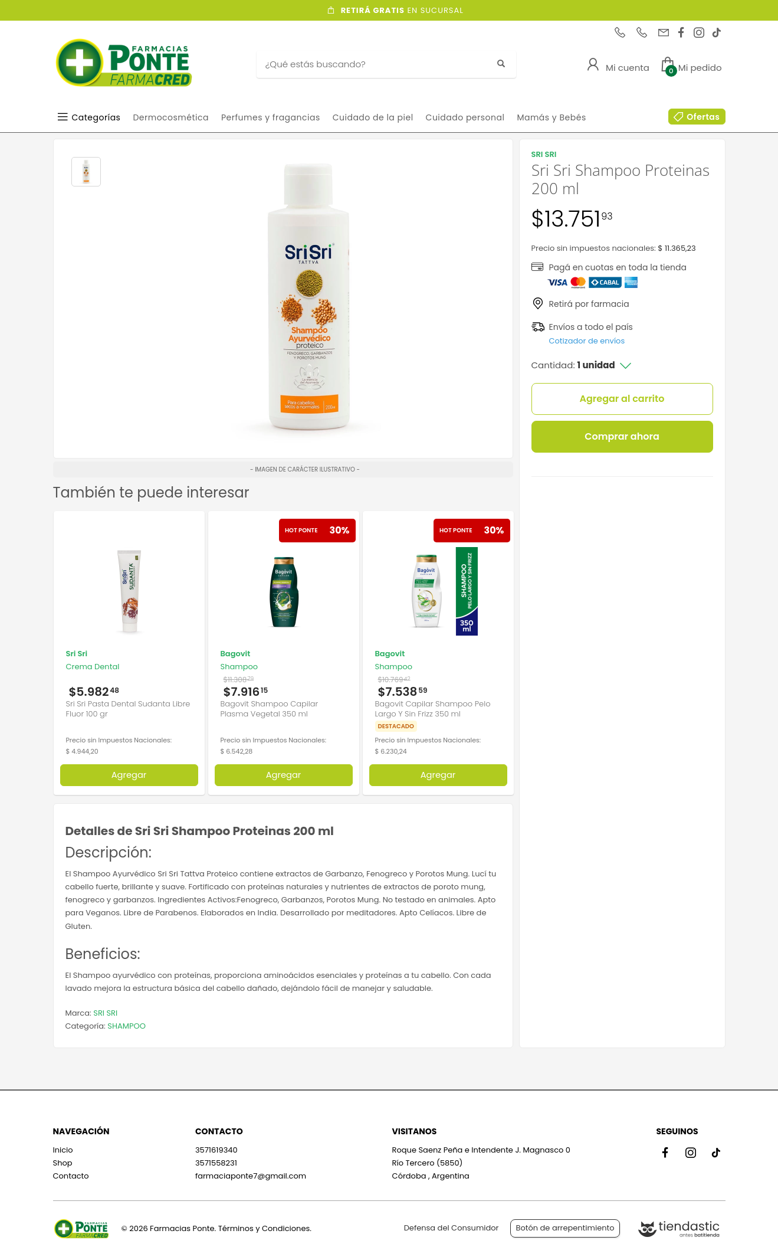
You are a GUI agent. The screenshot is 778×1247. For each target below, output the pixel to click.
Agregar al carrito (622, 398)
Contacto (71, 1175)
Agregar (129, 775)
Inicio (63, 1150)
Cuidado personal (465, 117)
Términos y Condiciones (264, 1228)
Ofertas (703, 117)
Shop (63, 1163)
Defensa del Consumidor (451, 1227)
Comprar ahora (622, 436)
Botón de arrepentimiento (565, 1227)
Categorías (96, 117)
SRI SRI (105, 1013)
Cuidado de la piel (373, 117)
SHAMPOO (126, 1026)
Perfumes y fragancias (270, 117)
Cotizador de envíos (587, 340)
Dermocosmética (171, 117)
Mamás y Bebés (551, 117)
